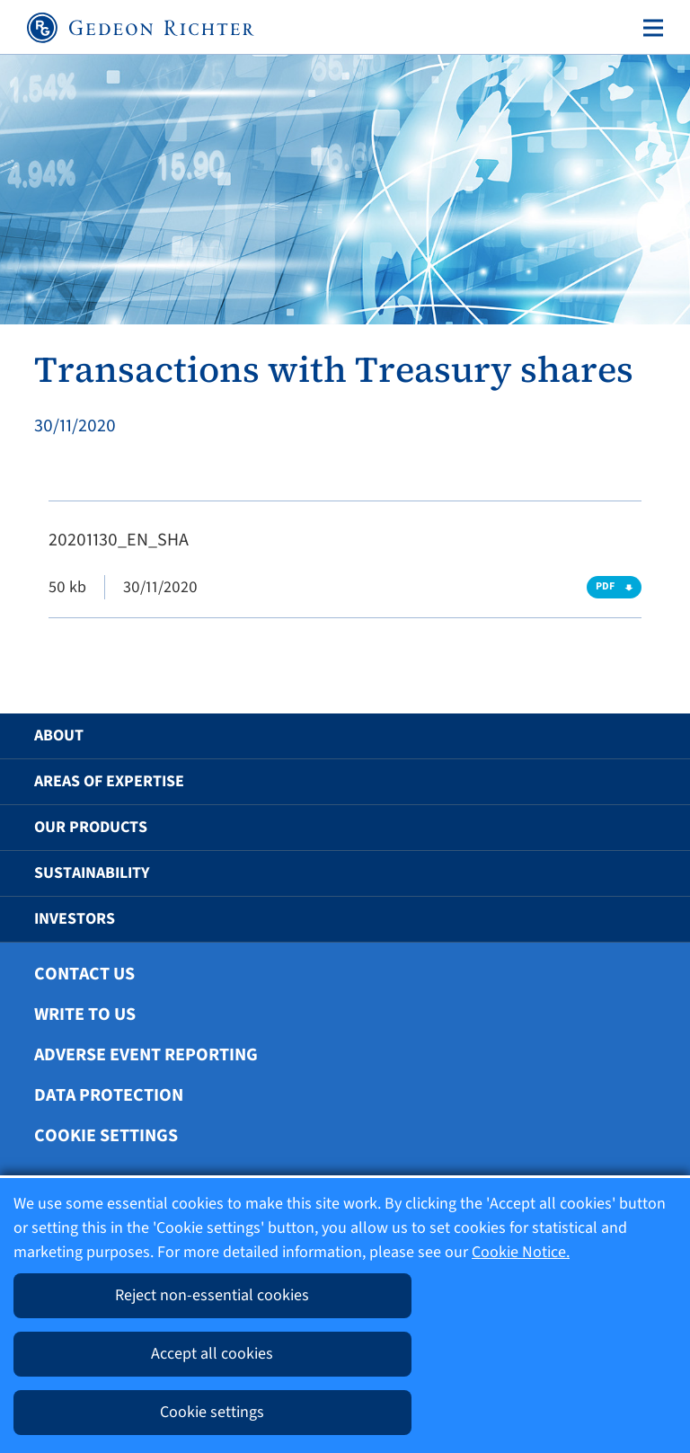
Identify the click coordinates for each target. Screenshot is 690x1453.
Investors (74, 919)
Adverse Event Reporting (146, 1055)
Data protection (108, 1095)
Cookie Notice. (521, 1252)
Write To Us (85, 1014)
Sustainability (91, 873)
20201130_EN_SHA (119, 540)
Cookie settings (106, 1136)
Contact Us (84, 974)
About (59, 735)
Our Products (90, 827)
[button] (633, 735)
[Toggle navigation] (649, 27)
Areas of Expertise (109, 781)
